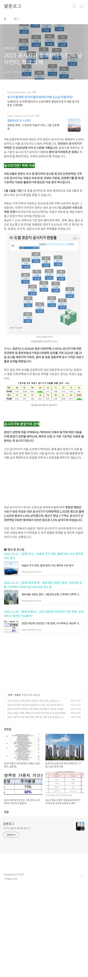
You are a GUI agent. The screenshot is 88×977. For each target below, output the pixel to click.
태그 (16, 19)
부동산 (17, 694)
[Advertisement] (44, 482)
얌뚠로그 (12, 6)
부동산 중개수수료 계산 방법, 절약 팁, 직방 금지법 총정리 (34, 717)
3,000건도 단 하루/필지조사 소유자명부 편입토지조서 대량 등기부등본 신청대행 (43, 103)
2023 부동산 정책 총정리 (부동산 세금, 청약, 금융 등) (32, 700)
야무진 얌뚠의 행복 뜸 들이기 (16, 828)
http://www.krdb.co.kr (19, 92)
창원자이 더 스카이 (19, 121)
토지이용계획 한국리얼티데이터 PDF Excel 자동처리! (40, 97)
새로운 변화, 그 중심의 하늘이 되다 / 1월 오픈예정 (33, 126)
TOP (81, 875)
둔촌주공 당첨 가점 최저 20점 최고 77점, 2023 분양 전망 (34, 704)
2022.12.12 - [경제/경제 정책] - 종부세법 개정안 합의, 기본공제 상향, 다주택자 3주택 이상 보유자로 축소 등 (43, 585)
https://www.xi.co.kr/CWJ (20, 115)
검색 (74, 6)
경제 (10, 694)
